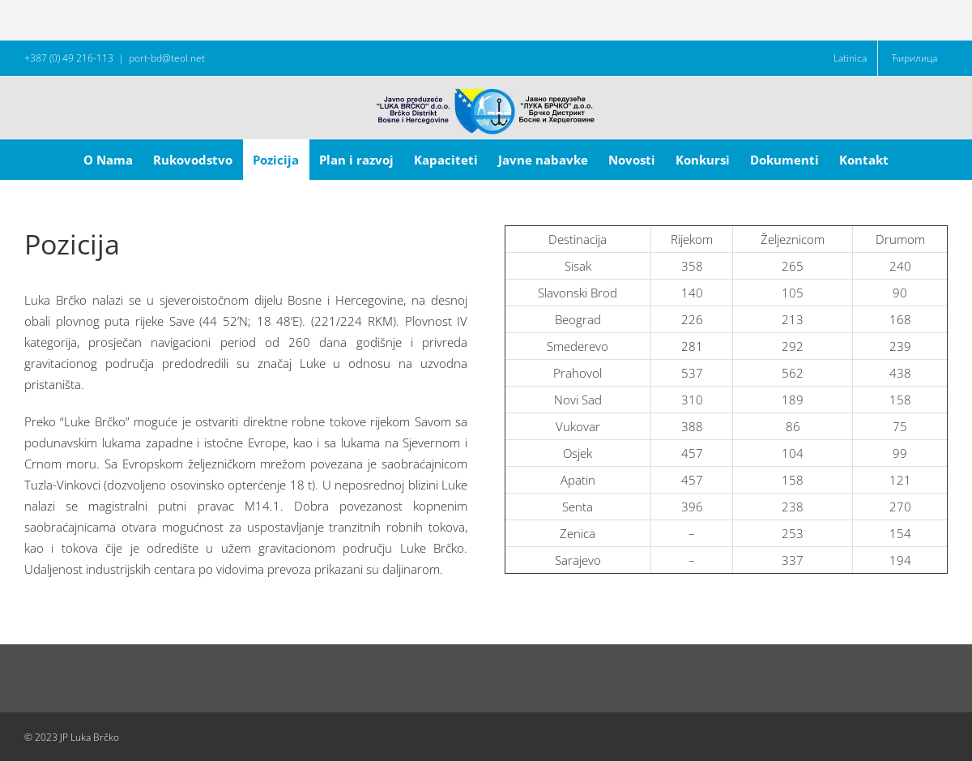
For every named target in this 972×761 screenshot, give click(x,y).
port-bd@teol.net (167, 58)
